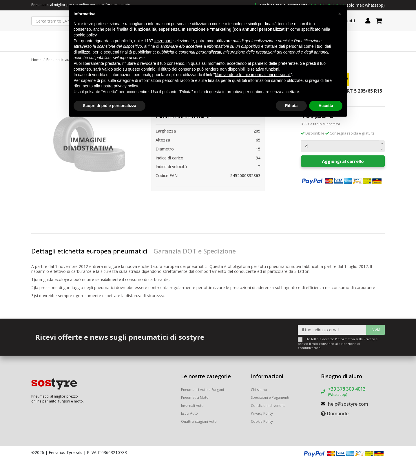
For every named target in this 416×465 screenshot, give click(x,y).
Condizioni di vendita (268, 405)
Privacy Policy (262, 413)
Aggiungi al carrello (343, 161)
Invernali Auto (192, 405)
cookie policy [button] (85, 35)
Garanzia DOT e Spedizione (195, 251)
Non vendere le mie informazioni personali (252, 74)
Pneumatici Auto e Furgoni (202, 389)
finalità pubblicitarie (137, 52)
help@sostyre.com (348, 404)
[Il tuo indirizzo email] (332, 330)
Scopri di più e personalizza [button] (109, 105)
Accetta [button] (325, 105)
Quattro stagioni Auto (199, 421)
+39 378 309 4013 (347, 391)
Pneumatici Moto (195, 397)
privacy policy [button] (126, 86)
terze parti (163, 40)
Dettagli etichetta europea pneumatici (89, 251)
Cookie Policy (262, 421)
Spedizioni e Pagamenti (270, 397)
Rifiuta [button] (291, 105)
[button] (339, 14)
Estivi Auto (189, 413)
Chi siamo (259, 389)
